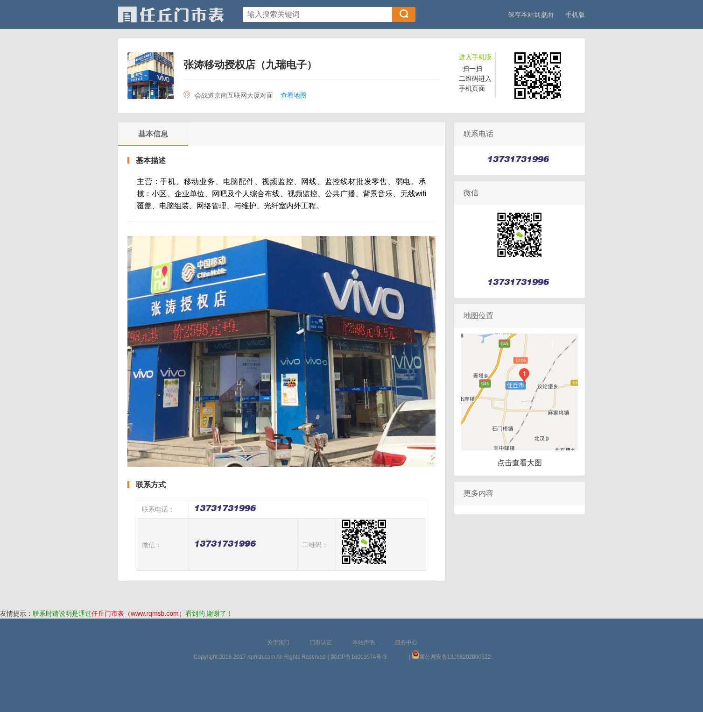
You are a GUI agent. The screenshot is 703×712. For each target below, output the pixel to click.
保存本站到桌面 (531, 14)
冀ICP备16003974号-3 (358, 657)
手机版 (575, 14)
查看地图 (294, 95)
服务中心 (406, 642)
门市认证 (320, 642)
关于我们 (278, 642)
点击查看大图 (519, 463)
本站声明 (363, 642)
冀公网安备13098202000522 (455, 657)
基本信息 (153, 134)
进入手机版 (475, 57)
